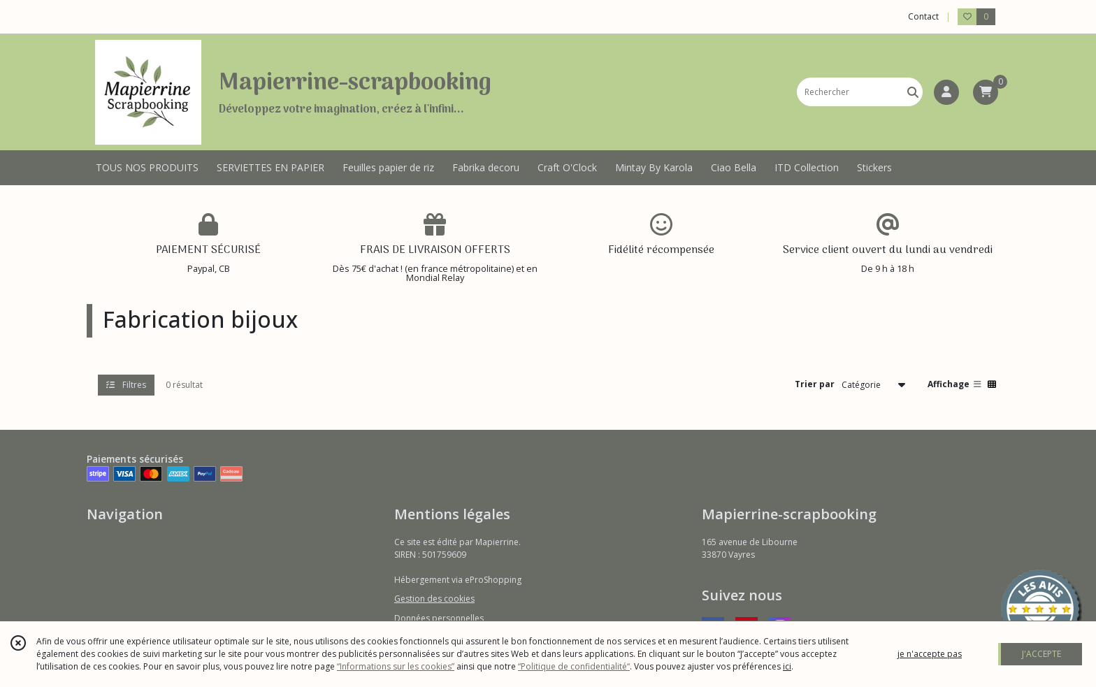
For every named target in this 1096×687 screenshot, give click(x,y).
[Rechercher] (913, 92)
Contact (923, 16)
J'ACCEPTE (1041, 654)
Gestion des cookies (434, 599)
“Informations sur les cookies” (395, 666)
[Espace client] (946, 92)
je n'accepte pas (929, 654)
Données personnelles (439, 618)
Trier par (815, 384)
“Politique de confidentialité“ (574, 666)
